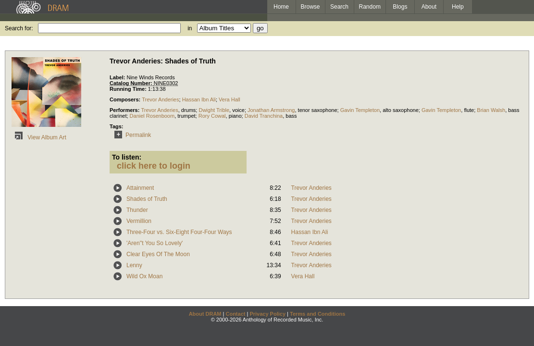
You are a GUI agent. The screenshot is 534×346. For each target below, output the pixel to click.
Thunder (137, 210)
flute (469, 110)
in (189, 28)
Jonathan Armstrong (271, 110)
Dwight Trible (214, 110)
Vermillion (138, 221)
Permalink (131, 135)
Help (458, 6)
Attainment (140, 188)
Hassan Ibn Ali (199, 99)
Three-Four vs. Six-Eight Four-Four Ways (179, 232)
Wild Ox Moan (144, 276)
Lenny (134, 265)
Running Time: (129, 89)
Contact (235, 314)
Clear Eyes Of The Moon (158, 254)
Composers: (126, 99)
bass (291, 116)
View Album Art (39, 137)
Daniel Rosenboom (152, 116)
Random (370, 6)
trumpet (186, 116)
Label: (118, 77)
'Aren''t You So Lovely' (154, 243)
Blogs (400, 6)
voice (238, 110)
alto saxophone (401, 110)
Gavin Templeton (360, 110)
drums (188, 110)
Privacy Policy (267, 314)
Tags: (117, 126)
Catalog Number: (132, 83)
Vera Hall (229, 99)
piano (235, 116)
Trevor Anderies (160, 99)
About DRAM (205, 314)
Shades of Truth (146, 199)
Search (339, 6)
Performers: (125, 110)
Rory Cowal (212, 116)
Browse (310, 6)
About (429, 6)
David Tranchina (264, 116)
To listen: (126, 157)
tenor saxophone (317, 110)
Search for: (19, 28)
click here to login (153, 166)
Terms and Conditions (317, 314)
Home (281, 6)
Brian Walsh (491, 110)
